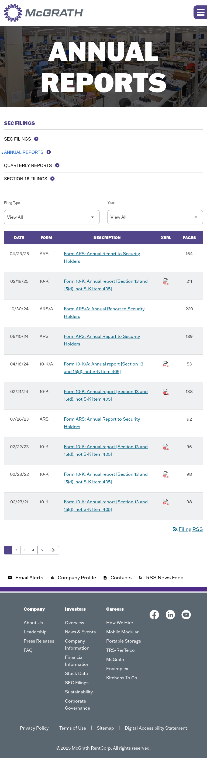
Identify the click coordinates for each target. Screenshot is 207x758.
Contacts (117, 577)
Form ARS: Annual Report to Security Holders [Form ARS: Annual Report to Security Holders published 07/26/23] (102, 422)
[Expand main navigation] (200, 12)
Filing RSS (187, 529)
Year (111, 203)
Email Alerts (25, 577)
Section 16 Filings (25, 179)
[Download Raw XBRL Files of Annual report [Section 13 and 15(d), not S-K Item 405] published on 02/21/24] (166, 391)
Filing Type (12, 203)
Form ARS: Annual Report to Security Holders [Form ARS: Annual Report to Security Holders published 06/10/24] (102, 340)
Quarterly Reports (28, 165)
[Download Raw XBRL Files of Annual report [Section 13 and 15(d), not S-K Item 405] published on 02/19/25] (166, 280)
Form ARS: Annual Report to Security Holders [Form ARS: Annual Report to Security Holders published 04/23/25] (102, 257)
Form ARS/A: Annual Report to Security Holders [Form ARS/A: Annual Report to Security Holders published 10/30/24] (104, 312)
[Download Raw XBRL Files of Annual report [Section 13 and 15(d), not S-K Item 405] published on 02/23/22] (166, 473)
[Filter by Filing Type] (51, 217)
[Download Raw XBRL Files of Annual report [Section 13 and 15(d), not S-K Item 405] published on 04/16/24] (166, 363)
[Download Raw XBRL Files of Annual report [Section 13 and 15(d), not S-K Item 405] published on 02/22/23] (166, 446)
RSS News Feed (161, 577)
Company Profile (73, 577)
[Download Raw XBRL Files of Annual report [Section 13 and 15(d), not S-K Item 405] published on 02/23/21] (166, 501)
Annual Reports (23, 152)
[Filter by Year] (155, 217)
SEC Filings (17, 139)
